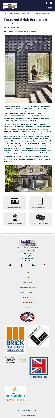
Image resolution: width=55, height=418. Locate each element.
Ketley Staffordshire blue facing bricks (22, 31)
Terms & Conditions (27, 292)
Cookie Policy (27, 282)
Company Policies (27, 302)
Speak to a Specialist (14, 207)
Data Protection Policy (27, 287)
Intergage (31, 415)
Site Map (27, 277)
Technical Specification (40, 207)
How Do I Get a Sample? (40, 223)
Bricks (29, 14)
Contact (27, 307)
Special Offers (27, 297)
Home (27, 272)
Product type (20, 14)
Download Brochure (15, 223)
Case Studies (8, 14)
